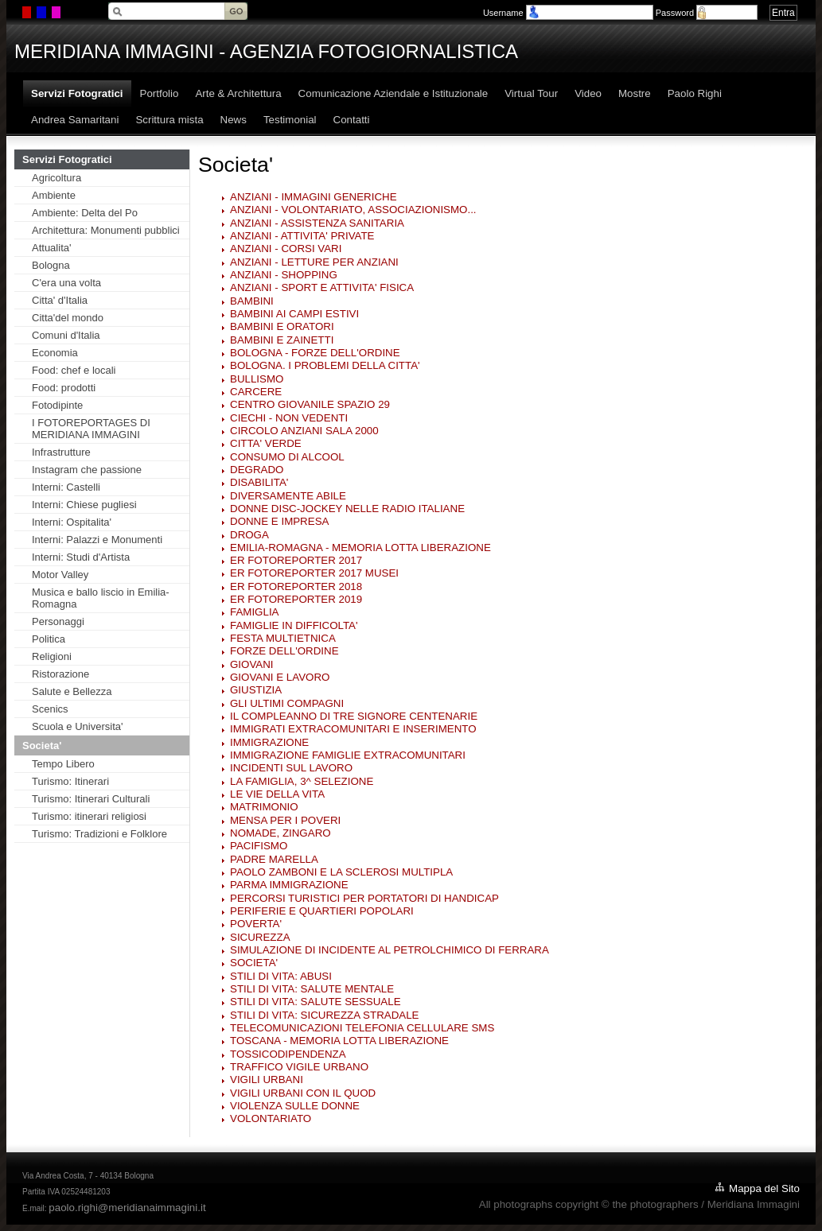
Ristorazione (60, 674)
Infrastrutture (61, 452)
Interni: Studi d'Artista (81, 557)
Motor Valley (60, 575)
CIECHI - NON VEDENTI (289, 418)
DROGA (249, 535)
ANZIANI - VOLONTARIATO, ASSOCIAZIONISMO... (353, 210)
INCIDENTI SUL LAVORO (291, 768)
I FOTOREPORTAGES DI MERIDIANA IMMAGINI (91, 429)
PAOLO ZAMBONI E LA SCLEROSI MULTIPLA (341, 872)
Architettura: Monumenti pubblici (106, 230)
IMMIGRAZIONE (269, 742)
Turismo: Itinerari (70, 781)
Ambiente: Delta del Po (85, 213)
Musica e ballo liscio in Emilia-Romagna (100, 598)
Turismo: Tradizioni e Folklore (99, 834)
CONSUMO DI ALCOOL (287, 457)
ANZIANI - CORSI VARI (285, 248)
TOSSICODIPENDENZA (288, 1054)
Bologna (51, 265)
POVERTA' (256, 924)
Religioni (52, 656)
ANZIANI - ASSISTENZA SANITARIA (317, 223)
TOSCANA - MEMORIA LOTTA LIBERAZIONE (339, 1041)
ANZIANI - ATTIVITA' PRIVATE (302, 236)
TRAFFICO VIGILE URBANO (299, 1067)
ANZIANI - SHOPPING (283, 275)
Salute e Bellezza (71, 691)
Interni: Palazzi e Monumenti (97, 540)
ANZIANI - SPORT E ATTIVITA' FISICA (322, 287)
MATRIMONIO (264, 807)
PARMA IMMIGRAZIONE (289, 885)
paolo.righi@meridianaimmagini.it (127, 1208)
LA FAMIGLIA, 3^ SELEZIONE (301, 781)
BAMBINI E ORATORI (282, 326)
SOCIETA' (254, 963)
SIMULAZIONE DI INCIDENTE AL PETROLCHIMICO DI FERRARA (389, 950)
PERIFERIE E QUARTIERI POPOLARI (322, 911)
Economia (55, 353)
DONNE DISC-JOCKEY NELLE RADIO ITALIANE (347, 509)
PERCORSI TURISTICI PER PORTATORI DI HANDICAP (364, 898)
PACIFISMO (258, 846)
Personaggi (58, 621)
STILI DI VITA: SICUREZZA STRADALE (324, 1015)
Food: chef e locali (74, 370)
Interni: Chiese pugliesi (84, 505)
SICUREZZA (260, 937)
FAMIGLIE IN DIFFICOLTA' (294, 625)
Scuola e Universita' (77, 726)
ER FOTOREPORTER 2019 (296, 599)
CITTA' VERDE (266, 443)
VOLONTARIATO (270, 1118)
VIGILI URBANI (266, 1079)
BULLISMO (256, 379)
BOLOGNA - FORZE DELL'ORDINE (315, 353)
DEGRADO (256, 470)
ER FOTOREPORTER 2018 (296, 586)
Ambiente (54, 195)
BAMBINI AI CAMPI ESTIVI (294, 314)
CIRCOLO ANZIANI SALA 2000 (304, 431)
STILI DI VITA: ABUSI (281, 976)
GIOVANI (252, 664)
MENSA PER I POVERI (285, 820)
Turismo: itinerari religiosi (89, 816)
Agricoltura (56, 178)
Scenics (50, 709)
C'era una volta (66, 283)
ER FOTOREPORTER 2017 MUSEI (314, 573)
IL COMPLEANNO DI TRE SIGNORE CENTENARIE (353, 716)
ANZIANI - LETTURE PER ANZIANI (314, 262)
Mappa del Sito (764, 1188)
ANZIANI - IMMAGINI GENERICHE (313, 197)
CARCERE (256, 392)
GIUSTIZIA (256, 690)
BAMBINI (252, 301)
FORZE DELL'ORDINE (284, 651)
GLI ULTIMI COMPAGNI (287, 703)
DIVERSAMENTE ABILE (288, 496)
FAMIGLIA (254, 612)
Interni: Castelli (66, 487)
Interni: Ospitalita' (71, 522)
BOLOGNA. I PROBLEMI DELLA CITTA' (325, 365)
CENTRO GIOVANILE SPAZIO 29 (310, 404)
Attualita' (51, 248)
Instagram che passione (87, 470)
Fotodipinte (57, 405)
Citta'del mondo (67, 318)
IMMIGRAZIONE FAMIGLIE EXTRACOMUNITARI (348, 755)
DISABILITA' (259, 482)
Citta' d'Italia (60, 300)
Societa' (41, 745)
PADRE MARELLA (274, 859)
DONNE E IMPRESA (279, 521)
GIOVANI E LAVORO (279, 677)
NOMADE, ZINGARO (280, 833)
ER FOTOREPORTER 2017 (296, 560)
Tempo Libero (63, 764)
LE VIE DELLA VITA (277, 794)
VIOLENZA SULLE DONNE (295, 1106)
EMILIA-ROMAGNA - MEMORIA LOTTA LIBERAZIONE (360, 547)
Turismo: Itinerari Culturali (91, 799)
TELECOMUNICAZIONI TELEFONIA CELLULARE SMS (362, 1028)
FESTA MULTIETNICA (283, 638)
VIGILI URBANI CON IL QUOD (303, 1093)
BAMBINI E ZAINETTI (281, 340)
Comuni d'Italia (66, 335)
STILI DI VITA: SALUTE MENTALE (312, 989)
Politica (48, 639)
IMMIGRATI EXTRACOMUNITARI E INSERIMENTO (353, 729)
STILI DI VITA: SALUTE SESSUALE (315, 1002)
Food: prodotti (63, 388)
